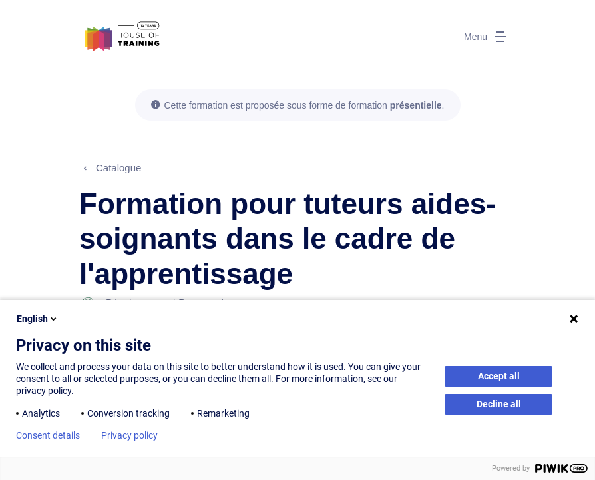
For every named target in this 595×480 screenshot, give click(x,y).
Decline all (499, 404)
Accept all (499, 376)
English (38, 318)
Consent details (48, 435)
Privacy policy (129, 435)
